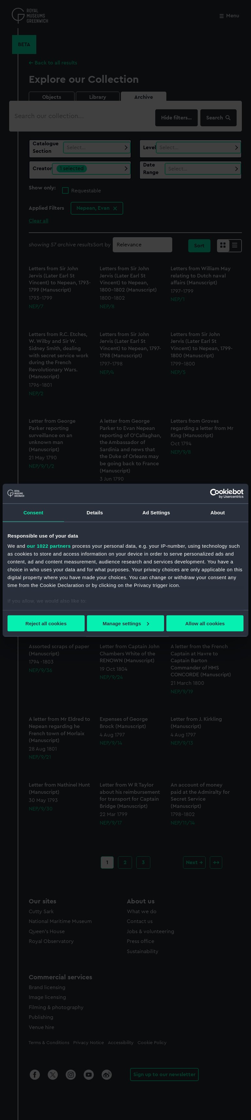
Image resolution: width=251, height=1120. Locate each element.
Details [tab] (95, 512)
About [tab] (217, 512)
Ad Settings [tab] (156, 512)
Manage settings (126, 623)
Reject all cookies (46, 623)
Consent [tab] (33, 512)
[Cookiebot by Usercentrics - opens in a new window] (214, 493)
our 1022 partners (49, 546)
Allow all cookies (205, 623)
